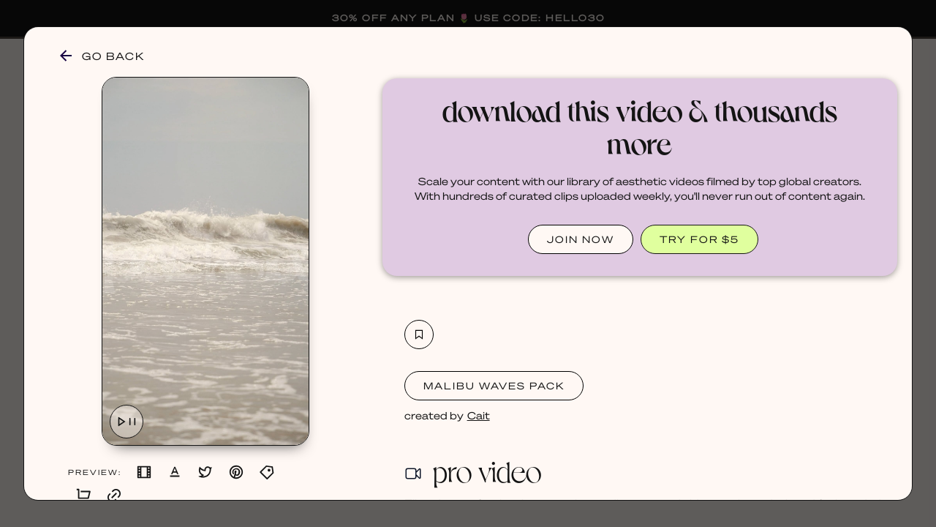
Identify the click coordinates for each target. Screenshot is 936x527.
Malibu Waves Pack (494, 385)
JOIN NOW (580, 239)
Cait (478, 415)
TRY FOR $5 (699, 239)
